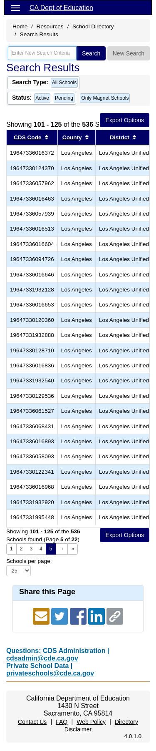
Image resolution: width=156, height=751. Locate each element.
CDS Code (27, 137)
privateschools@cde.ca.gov (50, 673)
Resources (50, 26)
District (119, 137)
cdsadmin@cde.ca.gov (42, 658)
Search (91, 53)
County (72, 137)
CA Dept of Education (61, 7)
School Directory (93, 26)
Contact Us (32, 721)
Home (19, 26)
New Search (128, 53)
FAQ (61, 721)
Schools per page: (29, 561)
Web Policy (91, 721)
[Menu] (15, 7)
